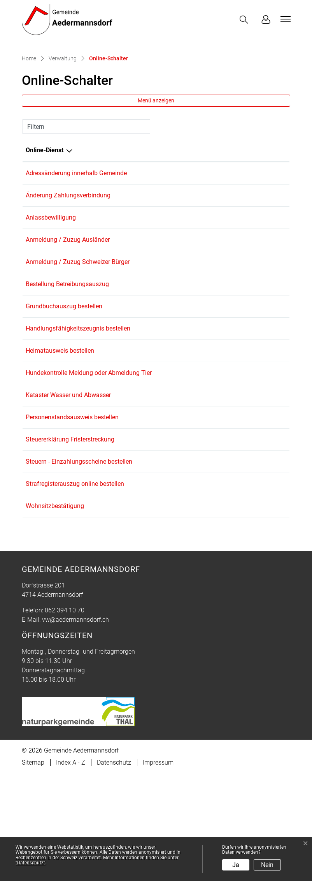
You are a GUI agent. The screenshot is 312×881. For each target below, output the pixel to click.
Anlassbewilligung (51, 286)
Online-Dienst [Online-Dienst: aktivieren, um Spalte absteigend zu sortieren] (44, 214)
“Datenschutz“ (30, 862)
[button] (245, 19)
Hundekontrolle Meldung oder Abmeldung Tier (89, 461)
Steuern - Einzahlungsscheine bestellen (79, 560)
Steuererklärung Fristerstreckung (70, 536)
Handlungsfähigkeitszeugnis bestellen (78, 411)
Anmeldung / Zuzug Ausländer (68, 311)
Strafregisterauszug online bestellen (75, 585)
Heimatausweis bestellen (60, 436)
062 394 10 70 (64, 717)
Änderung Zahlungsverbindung (68, 262)
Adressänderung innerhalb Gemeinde (76, 237)
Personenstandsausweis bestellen (72, 511)
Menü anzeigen (156, 164)
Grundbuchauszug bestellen (64, 386)
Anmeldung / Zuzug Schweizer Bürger (78, 336)
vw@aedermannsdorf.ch (75, 727)
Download (269, 237)
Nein (267, 865)
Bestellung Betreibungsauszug (67, 361)
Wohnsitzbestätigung (55, 610)
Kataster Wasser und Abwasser (68, 486)
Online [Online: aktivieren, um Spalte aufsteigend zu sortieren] (191, 214)
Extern (269, 362)
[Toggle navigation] (284, 19)
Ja (235, 865)
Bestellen (217, 262)
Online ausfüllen (212, 237)
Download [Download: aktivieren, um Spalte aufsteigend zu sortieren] (256, 214)
